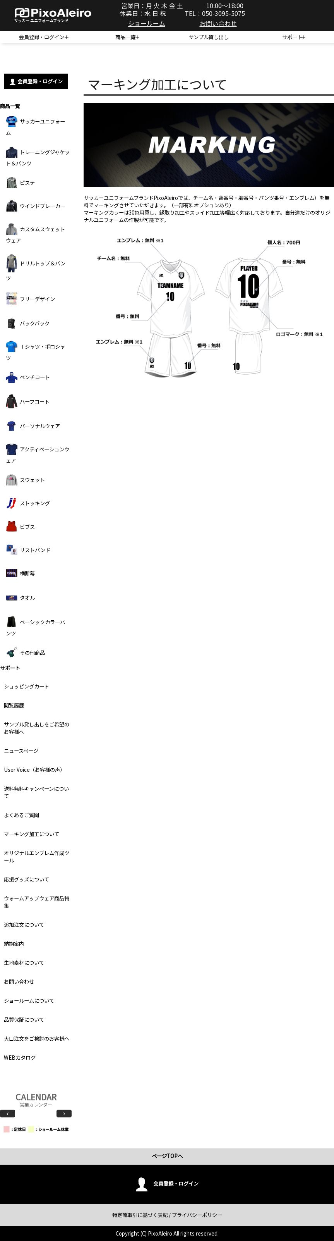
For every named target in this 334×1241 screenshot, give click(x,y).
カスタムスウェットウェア (35, 233)
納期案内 (14, 943)
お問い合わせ (218, 23)
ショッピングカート (26, 686)
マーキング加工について (31, 834)
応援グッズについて (26, 879)
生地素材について (24, 962)
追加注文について (24, 924)
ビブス (20, 526)
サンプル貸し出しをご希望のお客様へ (36, 728)
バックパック (28, 323)
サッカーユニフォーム (35, 125)
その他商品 (25, 652)
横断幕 (20, 573)
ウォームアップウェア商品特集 (36, 902)
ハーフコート (28, 401)
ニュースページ (21, 750)
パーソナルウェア (33, 426)
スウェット (25, 479)
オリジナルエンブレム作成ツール (36, 856)
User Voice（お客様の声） (34, 769)
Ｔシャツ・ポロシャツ (35, 351)
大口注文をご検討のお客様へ (36, 1038)
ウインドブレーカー (35, 206)
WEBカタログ (20, 1057)
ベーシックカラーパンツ (35, 626)
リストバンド (28, 550)
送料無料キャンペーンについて (36, 792)
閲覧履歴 (14, 705)
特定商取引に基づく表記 (140, 1215)
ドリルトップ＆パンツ (35, 268)
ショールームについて (29, 1000)
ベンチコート (28, 377)
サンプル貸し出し (208, 37)
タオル (20, 597)
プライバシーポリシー (197, 1215)
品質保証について (24, 1019)
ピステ (20, 182)
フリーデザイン (30, 298)
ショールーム (146, 23)
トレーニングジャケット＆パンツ (38, 156)
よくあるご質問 (21, 815)
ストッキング (28, 503)
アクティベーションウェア (37, 453)
